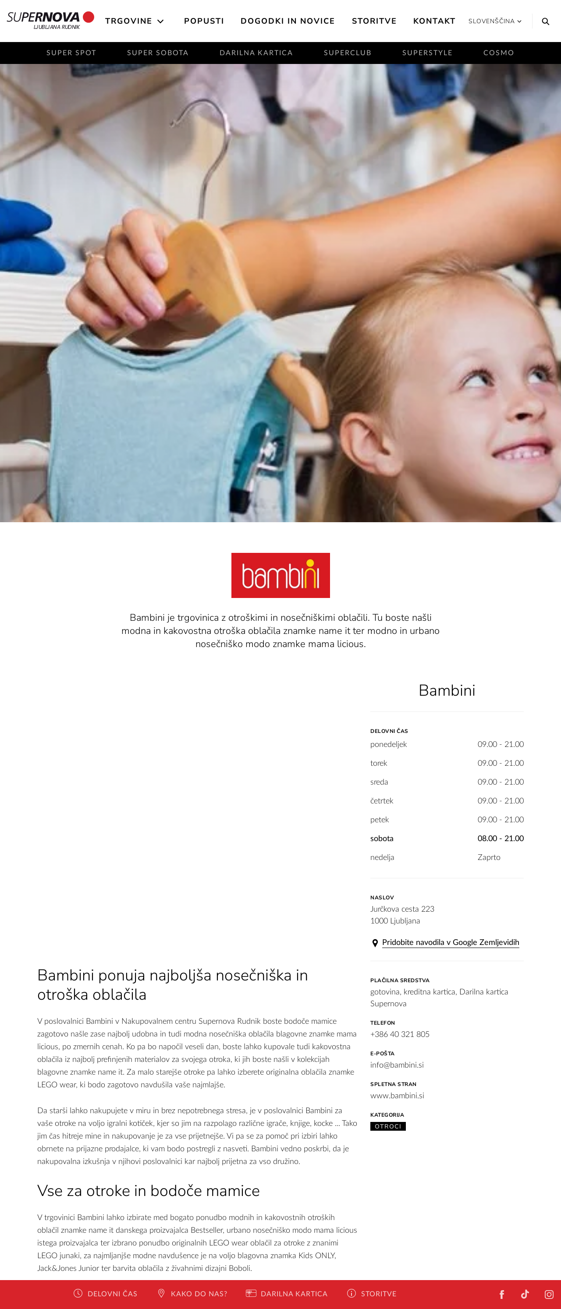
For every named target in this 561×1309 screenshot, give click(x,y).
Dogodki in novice (288, 21)
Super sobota (158, 53)
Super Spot (71, 53)
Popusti (204, 21)
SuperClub (348, 53)
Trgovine (129, 21)
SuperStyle (427, 53)
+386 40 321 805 (400, 1035)
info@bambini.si (397, 1065)
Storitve (374, 21)
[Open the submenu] (161, 21)
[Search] (543, 21)
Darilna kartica (256, 53)
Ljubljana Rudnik (51, 21)
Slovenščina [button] (495, 21)
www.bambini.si (397, 1096)
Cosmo (499, 53)
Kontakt (434, 21)
